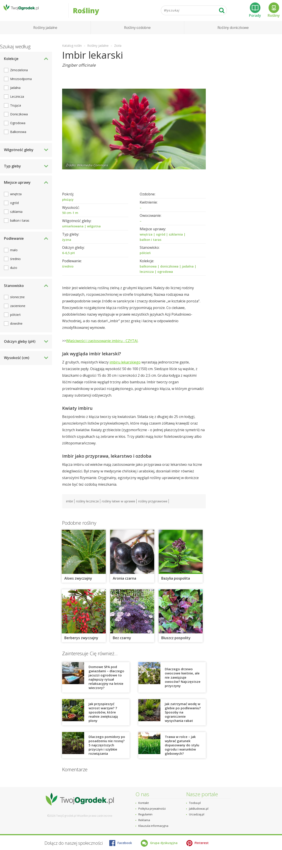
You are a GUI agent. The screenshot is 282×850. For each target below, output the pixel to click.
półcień (145, 258)
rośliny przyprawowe (152, 507)
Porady (255, 13)
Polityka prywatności (152, 809)
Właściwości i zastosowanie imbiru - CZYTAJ (102, 346)
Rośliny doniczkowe (233, 33)
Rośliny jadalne (45, 33)
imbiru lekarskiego (125, 367)
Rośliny (274, 13)
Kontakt (143, 803)
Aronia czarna (124, 583)
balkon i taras (150, 245)
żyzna (66, 245)
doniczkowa (169, 272)
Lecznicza (17, 102)
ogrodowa (165, 277)
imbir (69, 507)
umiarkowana (72, 232)
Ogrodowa (17, 129)
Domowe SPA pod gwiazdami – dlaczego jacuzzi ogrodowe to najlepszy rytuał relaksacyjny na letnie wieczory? (106, 682)
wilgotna (94, 232)
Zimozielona (19, 76)
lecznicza (147, 277)
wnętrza (146, 240)
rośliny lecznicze (87, 507)
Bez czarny (122, 643)
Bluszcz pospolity (176, 643)
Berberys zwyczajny (81, 643)
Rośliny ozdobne (137, 33)
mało (14, 255)
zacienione (17, 311)
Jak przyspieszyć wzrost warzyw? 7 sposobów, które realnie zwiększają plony (103, 717)
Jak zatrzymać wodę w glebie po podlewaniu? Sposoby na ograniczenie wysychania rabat (183, 717)
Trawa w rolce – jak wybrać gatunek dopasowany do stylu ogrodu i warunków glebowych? (182, 750)
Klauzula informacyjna (153, 826)
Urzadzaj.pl (196, 814)
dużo (13, 273)
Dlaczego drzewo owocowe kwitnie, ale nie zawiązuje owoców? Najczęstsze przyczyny (182, 682)
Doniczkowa (19, 120)
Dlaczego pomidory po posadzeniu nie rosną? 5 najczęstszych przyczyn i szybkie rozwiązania (107, 750)
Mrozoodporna (21, 84)
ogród (160, 240)
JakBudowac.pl (198, 809)
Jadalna (15, 93)
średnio (68, 272)
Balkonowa (18, 137)
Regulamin (145, 814)
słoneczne (17, 303)
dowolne (16, 329)
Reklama (144, 820)
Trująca (15, 111)
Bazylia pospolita (175, 583)
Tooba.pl (195, 803)
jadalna (188, 272)
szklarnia (176, 240)
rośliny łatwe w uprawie (118, 507)
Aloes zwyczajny (78, 583)
